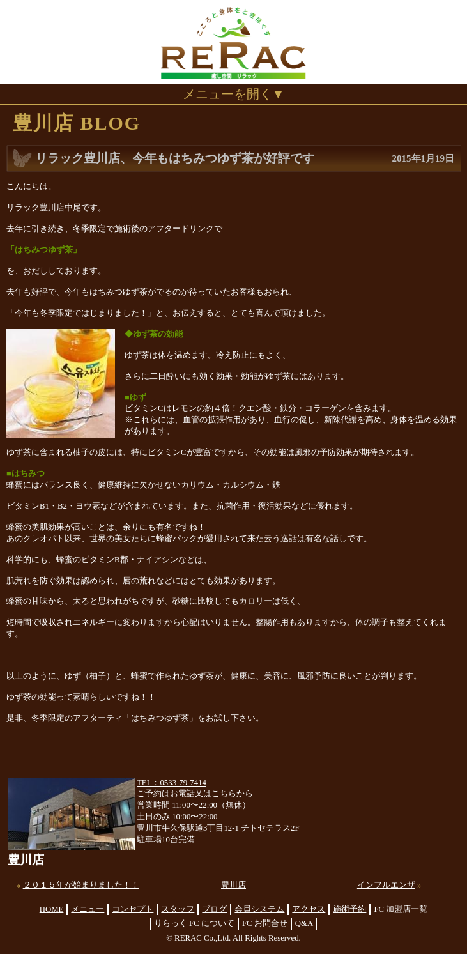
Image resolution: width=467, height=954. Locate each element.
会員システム (259, 909)
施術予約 (349, 909)
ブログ (214, 909)
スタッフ (177, 909)
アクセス (308, 909)
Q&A (304, 923)
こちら (223, 793)
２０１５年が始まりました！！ (81, 885)
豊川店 (233, 885)
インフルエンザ (386, 885)
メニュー (87, 909)
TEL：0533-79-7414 (171, 782)
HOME (52, 909)
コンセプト (132, 909)
